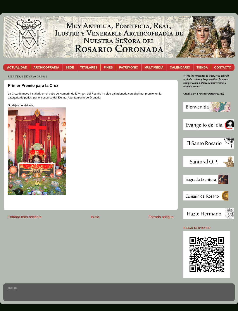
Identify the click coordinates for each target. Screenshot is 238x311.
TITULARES (89, 67)
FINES (108, 67)
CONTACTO (222, 67)
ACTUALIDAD (17, 67)
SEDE (70, 67)
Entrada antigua (161, 217)
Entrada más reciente (25, 217)
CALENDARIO (180, 67)
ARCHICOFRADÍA (46, 67)
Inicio (95, 217)
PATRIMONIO (128, 67)
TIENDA (202, 67)
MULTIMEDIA (154, 67)
